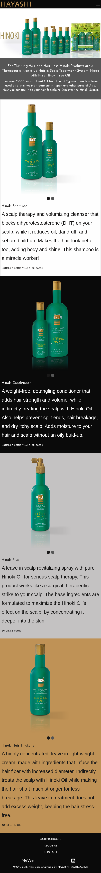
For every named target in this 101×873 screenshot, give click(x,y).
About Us (50, 845)
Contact (50, 851)
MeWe (27, 860)
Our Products (50, 838)
